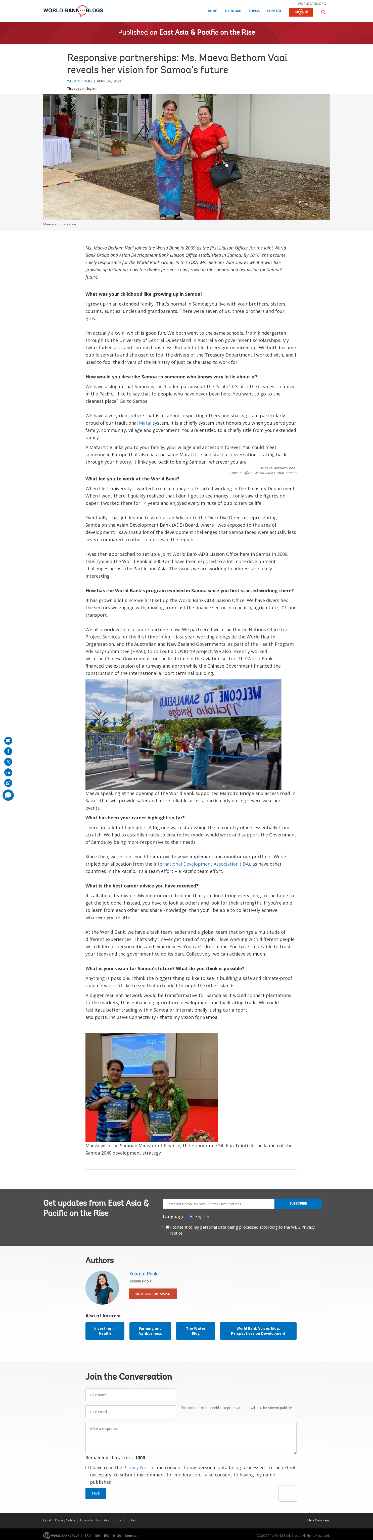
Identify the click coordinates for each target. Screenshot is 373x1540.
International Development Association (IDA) (202, 864)
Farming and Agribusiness (150, 1331)
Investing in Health (105, 1331)
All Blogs (232, 11)
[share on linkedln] (8, 772)
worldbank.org (312, 3)
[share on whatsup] (8, 783)
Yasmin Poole (80, 81)
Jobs (118, 1520)
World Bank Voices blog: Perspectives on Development (258, 1331)
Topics (254, 11)
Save (96, 1493)
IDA (97, 1535)
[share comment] (8, 795)
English (91, 88)
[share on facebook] (8, 751)
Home (212, 11)
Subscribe (298, 1203)
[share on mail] (8, 741)
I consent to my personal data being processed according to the (242, 1230)
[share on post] (8, 762)
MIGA (117, 1535)
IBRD (87, 1535)
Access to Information (95, 1520)
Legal (47, 1520)
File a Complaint (318, 1520)
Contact (274, 11)
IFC (106, 1535)
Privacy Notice (138, 1467)
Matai (145, 423)
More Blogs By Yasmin (152, 1294)
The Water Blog (195, 1331)
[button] (323, 12)
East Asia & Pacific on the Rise (207, 32)
